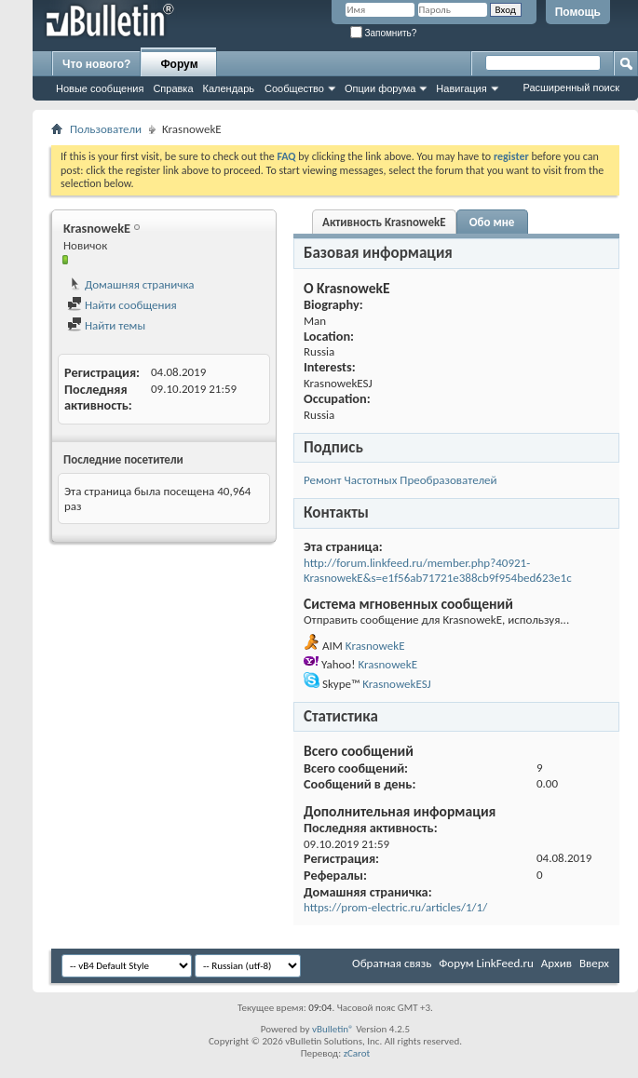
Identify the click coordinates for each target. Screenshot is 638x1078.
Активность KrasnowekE (384, 222)
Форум (178, 64)
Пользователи (106, 129)
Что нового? (96, 64)
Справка (173, 88)
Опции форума (380, 88)
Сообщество (294, 88)
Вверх (594, 963)
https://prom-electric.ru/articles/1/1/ (395, 907)
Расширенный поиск (571, 87)
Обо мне (492, 222)
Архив (556, 963)
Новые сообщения (99, 88)
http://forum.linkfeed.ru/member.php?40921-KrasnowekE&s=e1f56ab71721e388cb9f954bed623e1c (438, 570)
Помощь (578, 12)
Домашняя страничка (131, 284)
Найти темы (106, 325)
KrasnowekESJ (396, 684)
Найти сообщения (122, 305)
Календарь (229, 88)
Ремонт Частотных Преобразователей (400, 480)
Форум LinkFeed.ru (486, 963)
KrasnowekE (375, 646)
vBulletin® (333, 1029)
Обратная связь (391, 963)
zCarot (357, 1053)
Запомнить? (383, 33)
